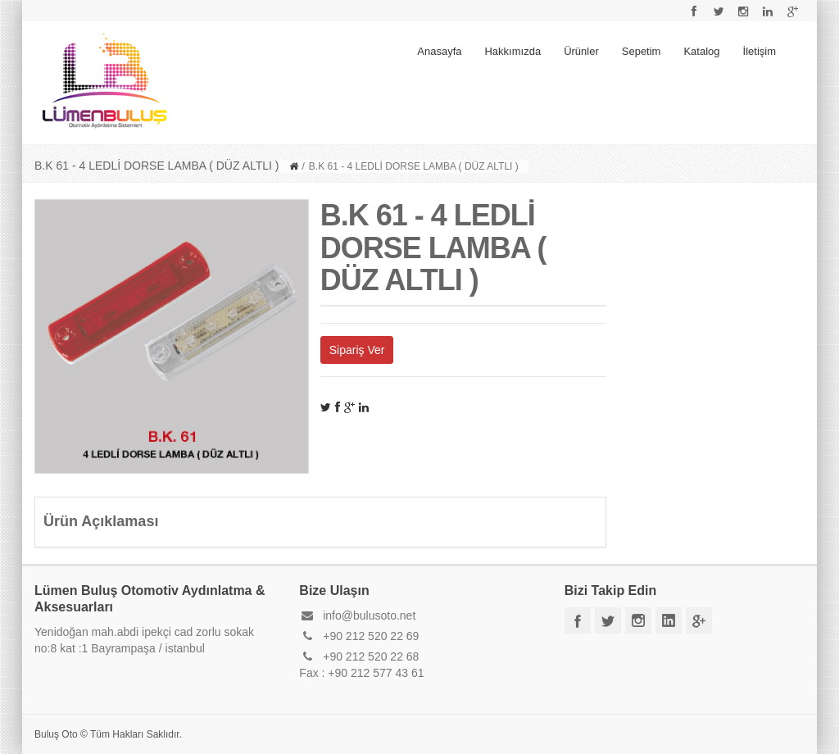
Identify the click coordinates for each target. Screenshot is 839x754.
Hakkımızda (512, 51)
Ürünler (581, 51)
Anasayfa (439, 51)
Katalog (701, 51)
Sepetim (641, 51)
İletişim (759, 51)
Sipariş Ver (357, 350)
